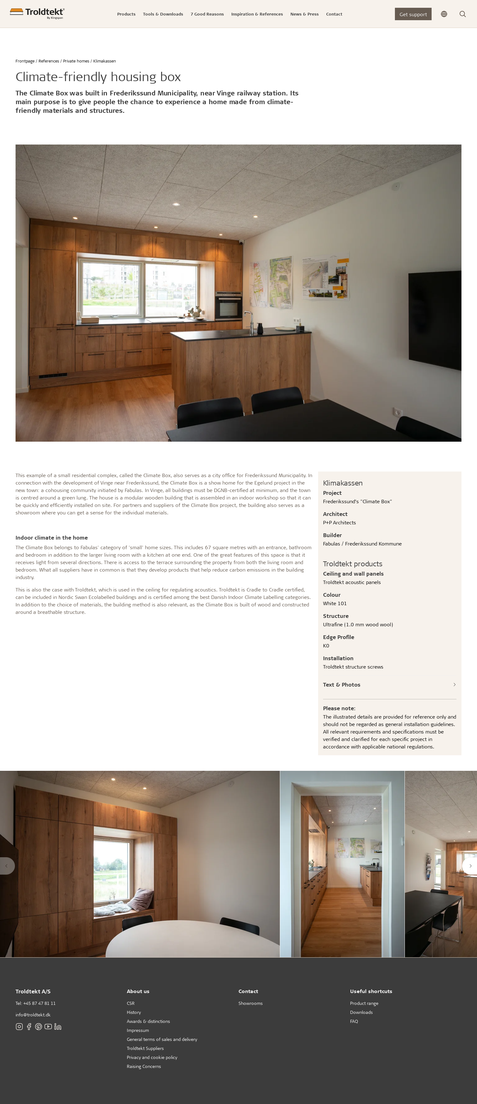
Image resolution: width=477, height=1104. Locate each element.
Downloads (361, 1012)
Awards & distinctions (148, 1021)
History (134, 1012)
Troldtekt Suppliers (145, 1048)
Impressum (138, 1030)
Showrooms (250, 1003)
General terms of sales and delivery (162, 1039)
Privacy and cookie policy (152, 1057)
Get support (413, 14)
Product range (364, 1003)
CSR (131, 1003)
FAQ (354, 1021)
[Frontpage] (37, 13)
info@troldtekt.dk (33, 1015)
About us (138, 991)
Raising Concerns (144, 1066)
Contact (248, 991)
